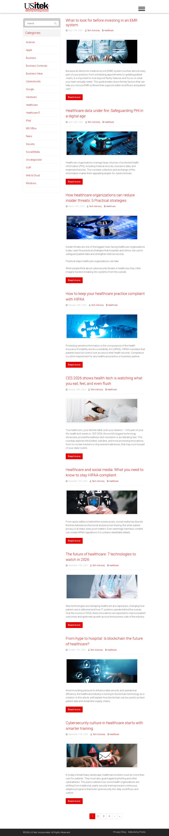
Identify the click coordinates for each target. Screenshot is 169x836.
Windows (31, 183)
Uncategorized (33, 159)
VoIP (28, 167)
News (29, 136)
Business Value (34, 73)
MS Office (31, 128)
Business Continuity (36, 65)
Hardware (31, 97)
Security (30, 144)
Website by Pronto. (137, 832)
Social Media (33, 152)
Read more (74, 97)
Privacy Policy (119, 832)
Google (30, 89)
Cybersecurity (33, 81)
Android (30, 42)
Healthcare (109, 30)
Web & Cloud (33, 175)
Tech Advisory (93, 30)
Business (31, 58)
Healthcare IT (33, 112)
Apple (29, 50)
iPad (28, 120)
